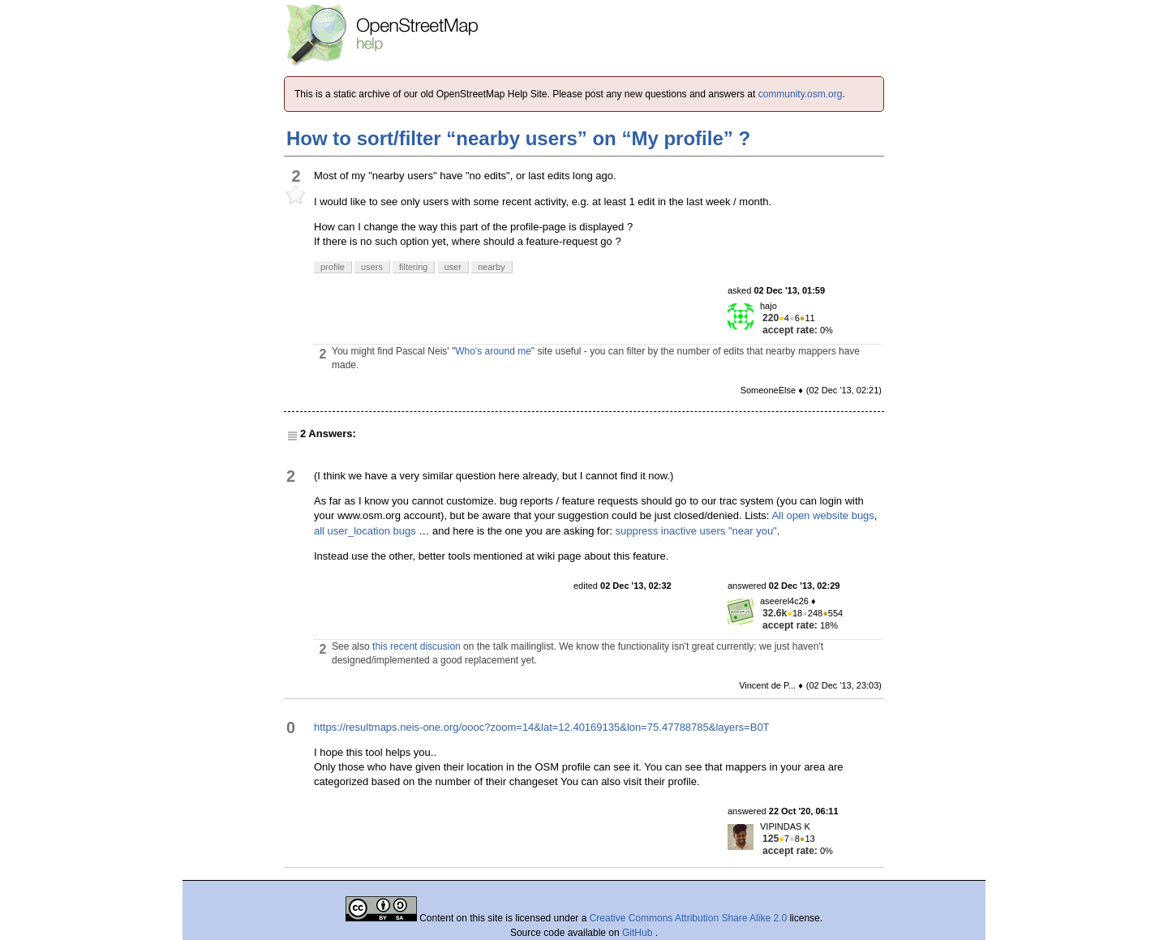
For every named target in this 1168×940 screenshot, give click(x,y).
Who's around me (493, 351)
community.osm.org (800, 94)
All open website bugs (822, 515)
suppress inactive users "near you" (695, 531)
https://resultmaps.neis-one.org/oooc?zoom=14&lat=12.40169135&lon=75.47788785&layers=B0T (542, 727)
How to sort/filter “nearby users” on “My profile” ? (518, 138)
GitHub (638, 932)
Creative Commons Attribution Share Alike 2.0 (688, 918)
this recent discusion (416, 646)
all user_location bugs (365, 531)
